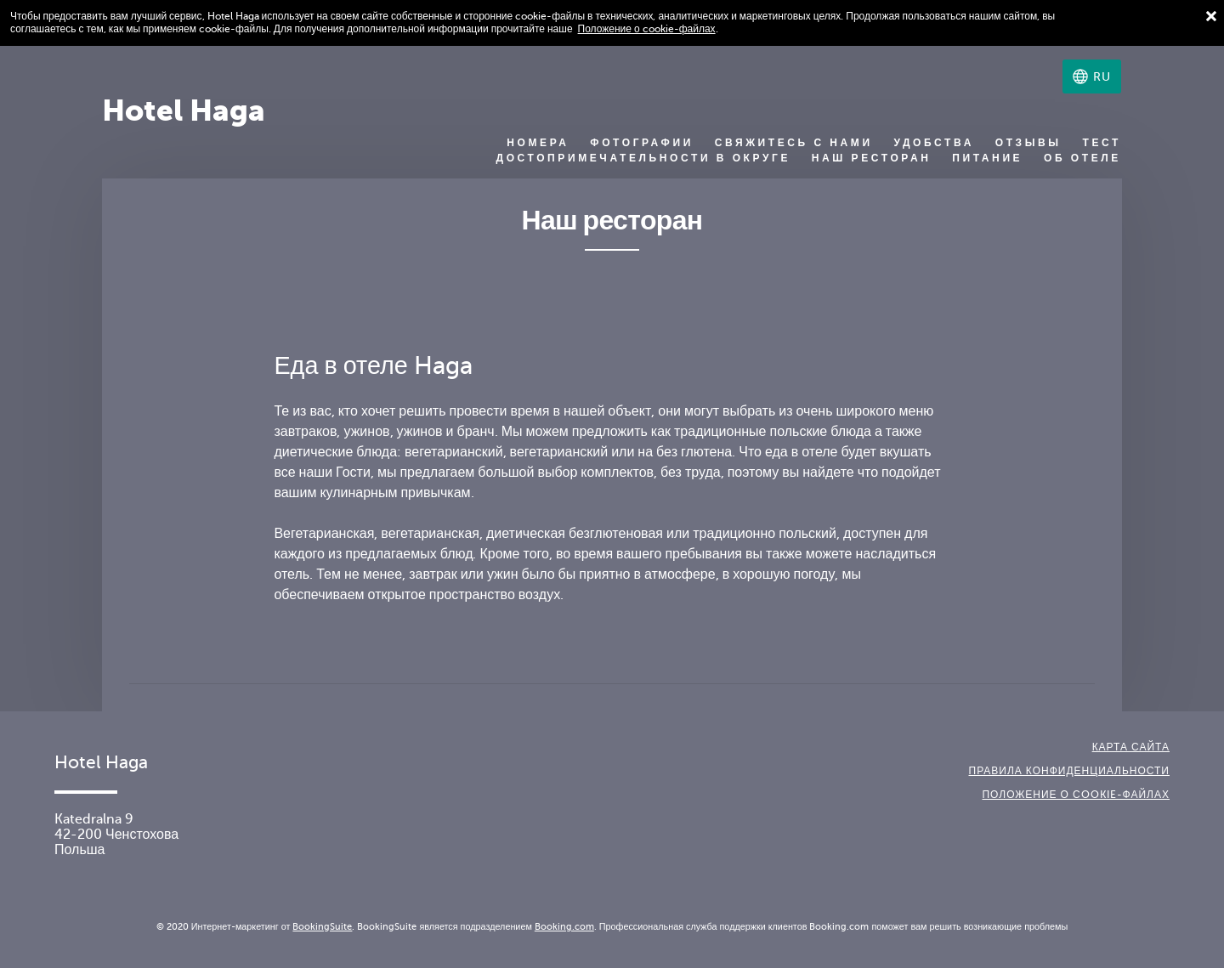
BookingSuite (322, 926)
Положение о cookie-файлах (647, 29)
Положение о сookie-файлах (1076, 795)
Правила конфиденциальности (1069, 771)
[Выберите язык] (1091, 76)
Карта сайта (1131, 747)
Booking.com (564, 926)
